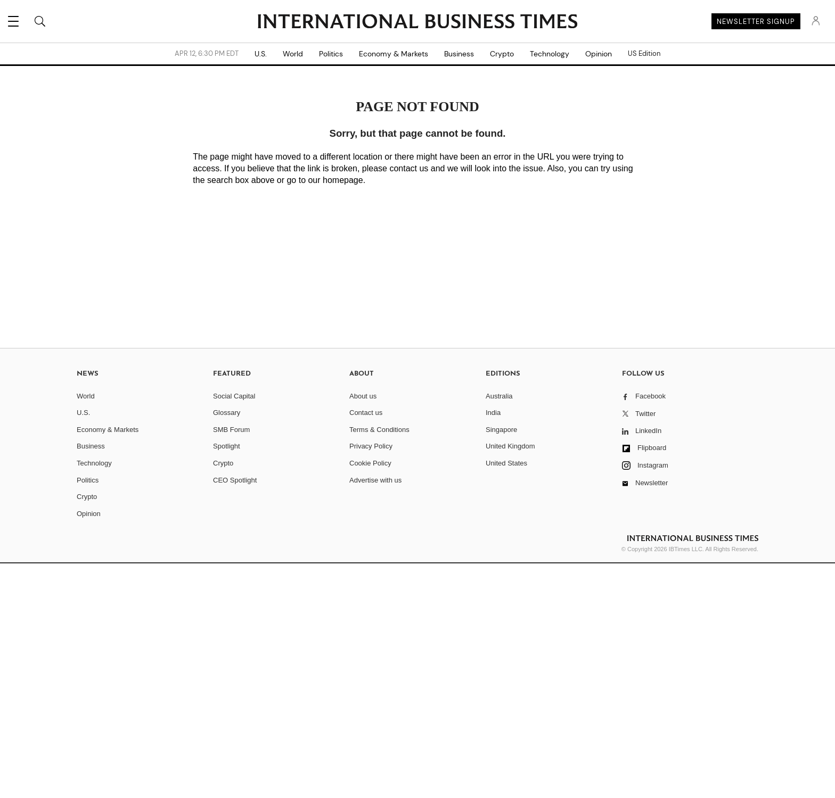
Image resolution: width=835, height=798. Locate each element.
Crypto (502, 54)
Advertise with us (375, 480)
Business (459, 54)
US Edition (644, 53)
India (493, 413)
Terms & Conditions (379, 430)
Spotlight (226, 446)
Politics (331, 54)
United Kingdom (510, 446)
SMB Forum (231, 430)
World (293, 54)
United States (506, 463)
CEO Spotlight (235, 480)
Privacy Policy (370, 446)
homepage (343, 180)
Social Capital (234, 396)
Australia (499, 396)
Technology (549, 54)
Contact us (365, 413)
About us (362, 396)
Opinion (598, 54)
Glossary (226, 413)
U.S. (261, 54)
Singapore (501, 430)
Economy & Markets (393, 54)
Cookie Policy (370, 463)
